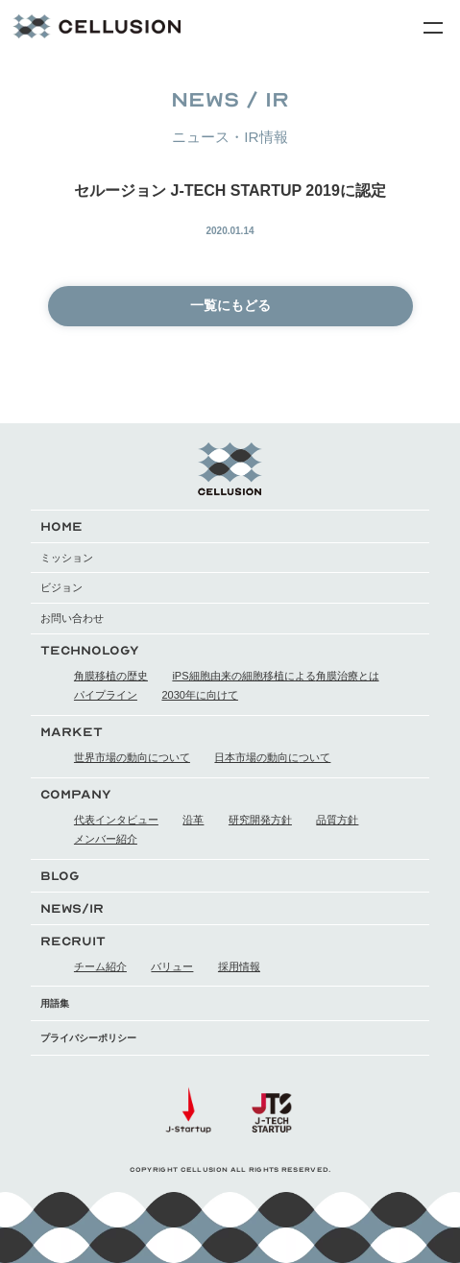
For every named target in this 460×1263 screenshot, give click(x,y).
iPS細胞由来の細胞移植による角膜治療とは (275, 675)
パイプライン (105, 695)
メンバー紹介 (105, 839)
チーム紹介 (100, 966)
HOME (61, 526)
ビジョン (61, 587)
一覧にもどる (230, 305)
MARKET (71, 732)
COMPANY (75, 794)
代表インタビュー (116, 819)
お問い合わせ (72, 618)
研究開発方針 (260, 819)
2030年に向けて (199, 695)
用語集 (54, 1003)
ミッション (66, 557)
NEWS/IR (72, 908)
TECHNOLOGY (89, 650)
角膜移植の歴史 (111, 675)
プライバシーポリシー (88, 1038)
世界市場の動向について (132, 757)
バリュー (172, 966)
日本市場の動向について (272, 757)
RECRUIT (73, 941)
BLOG (60, 876)
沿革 (193, 819)
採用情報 (239, 966)
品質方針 (337, 819)
